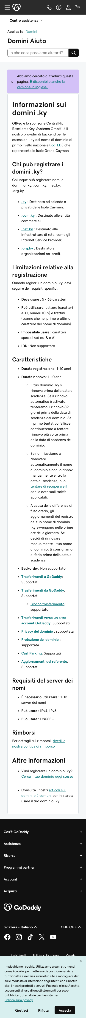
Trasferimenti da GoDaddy (42, 590)
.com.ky (28, 215)
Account (10, 879)
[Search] (74, 53)
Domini (31, 31)
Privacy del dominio (37, 631)
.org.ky (27, 248)
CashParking (31, 653)
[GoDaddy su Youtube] (53, 939)
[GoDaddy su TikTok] (30, 939)
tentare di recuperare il (49, 486)
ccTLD (56, 145)
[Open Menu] (5, 7)
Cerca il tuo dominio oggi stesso (47, 776)
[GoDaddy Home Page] (23, 907)
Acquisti (10, 891)
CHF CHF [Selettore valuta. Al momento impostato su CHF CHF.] (71, 927)
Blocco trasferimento (47, 604)
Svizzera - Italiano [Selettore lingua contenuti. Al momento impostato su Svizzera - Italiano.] (21, 927)
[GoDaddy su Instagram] (18, 939)
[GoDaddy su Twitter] (41, 939)
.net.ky (27, 229)
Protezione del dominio (40, 639)
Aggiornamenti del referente (44, 661)
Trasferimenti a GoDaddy (41, 576)
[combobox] (38, 53)
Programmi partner (19, 867)
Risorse (9, 855)
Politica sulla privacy (46, 955)
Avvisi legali (18, 955)
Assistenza (12, 843)
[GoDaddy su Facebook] (7, 939)
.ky (23, 201)
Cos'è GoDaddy (16, 832)
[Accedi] (68, 7)
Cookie (70, 955)
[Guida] (58, 7)
